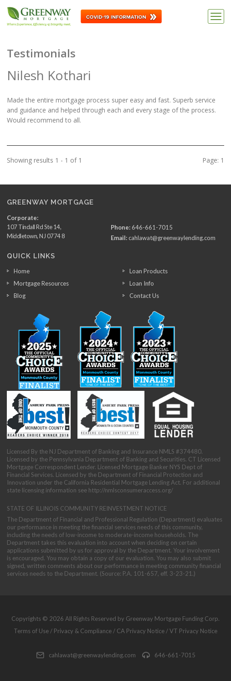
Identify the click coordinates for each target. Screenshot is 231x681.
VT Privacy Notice (193, 631)
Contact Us (144, 295)
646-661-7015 (152, 227)
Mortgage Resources (41, 283)
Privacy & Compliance (83, 631)
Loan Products (148, 271)
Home (22, 271)
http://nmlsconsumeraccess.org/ (130, 490)
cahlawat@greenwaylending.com (172, 237)
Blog (20, 295)
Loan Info (141, 283)
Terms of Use (31, 631)
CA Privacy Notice (140, 631)
